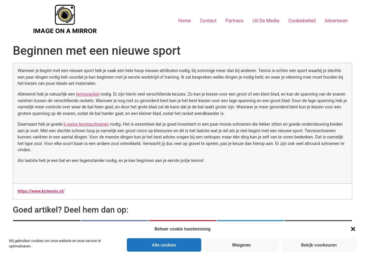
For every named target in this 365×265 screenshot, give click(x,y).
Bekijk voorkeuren (319, 245)
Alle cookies (164, 245)
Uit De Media (266, 21)
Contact (208, 21)
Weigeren (241, 245)
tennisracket (87, 94)
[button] (353, 229)
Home (184, 21)
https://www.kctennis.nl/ (41, 191)
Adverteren (336, 21)
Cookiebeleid (302, 21)
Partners (234, 21)
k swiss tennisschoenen (86, 124)
